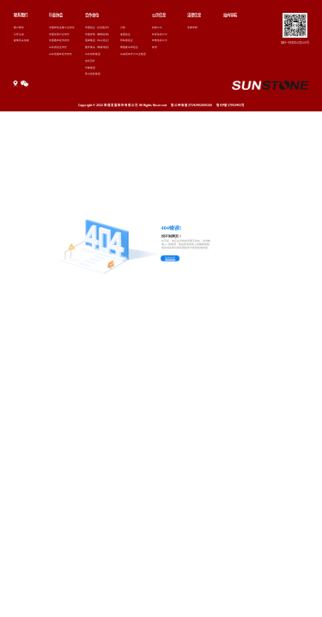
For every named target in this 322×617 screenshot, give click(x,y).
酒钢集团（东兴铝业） (98, 40)
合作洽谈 (19, 34)
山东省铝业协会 (58, 47)
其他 (154, 47)
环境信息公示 (159, 40)
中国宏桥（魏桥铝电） (98, 34)
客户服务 (19, 27)
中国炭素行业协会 (59, 34)
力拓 (122, 27)
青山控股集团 (92, 74)
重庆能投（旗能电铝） (98, 47)
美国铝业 (125, 34)
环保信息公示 (159, 34)
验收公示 (157, 27)
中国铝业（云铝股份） (98, 27)
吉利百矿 (90, 61)
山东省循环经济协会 (60, 54)
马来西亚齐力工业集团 (133, 54)
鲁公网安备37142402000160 (191, 105)
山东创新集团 (92, 54)
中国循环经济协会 (59, 40)
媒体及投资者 (21, 40)
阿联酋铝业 (126, 40)
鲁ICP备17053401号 (230, 105)
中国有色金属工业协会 (62, 27)
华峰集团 (90, 68)
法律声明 (192, 27)
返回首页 (170, 258)
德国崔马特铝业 (129, 47)
